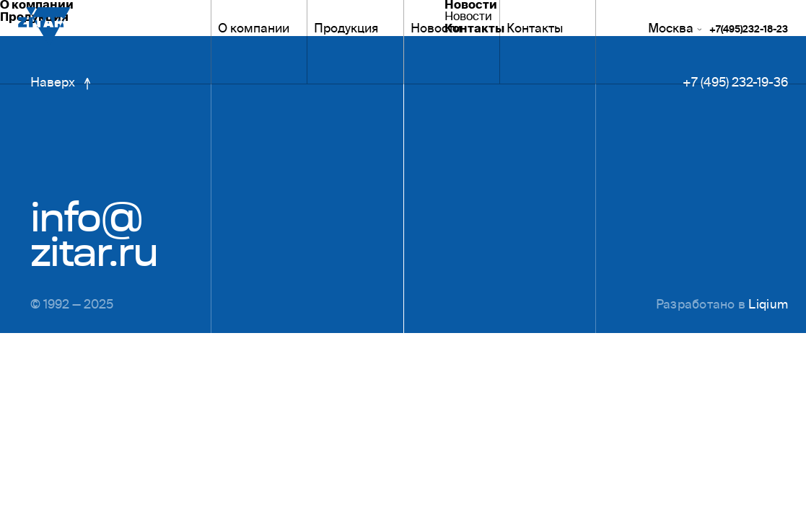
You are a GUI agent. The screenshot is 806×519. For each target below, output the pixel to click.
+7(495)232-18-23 (748, 30)
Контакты (535, 30)
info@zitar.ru (93, 234)
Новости (436, 30)
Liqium (768, 305)
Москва (674, 30)
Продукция (346, 30)
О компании (253, 30)
